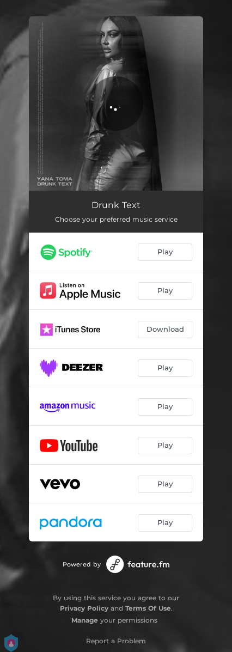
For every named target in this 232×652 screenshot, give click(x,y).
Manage (84, 620)
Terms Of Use (148, 608)
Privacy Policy (84, 608)
